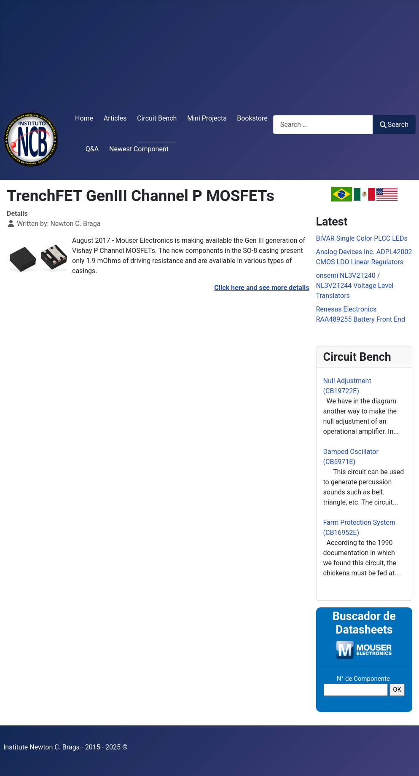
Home (84, 118)
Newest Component (139, 149)
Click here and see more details (261, 288)
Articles (115, 118)
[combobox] (323, 124)
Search (394, 125)
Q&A (92, 149)
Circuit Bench (157, 118)
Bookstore (252, 118)
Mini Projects (206, 118)
